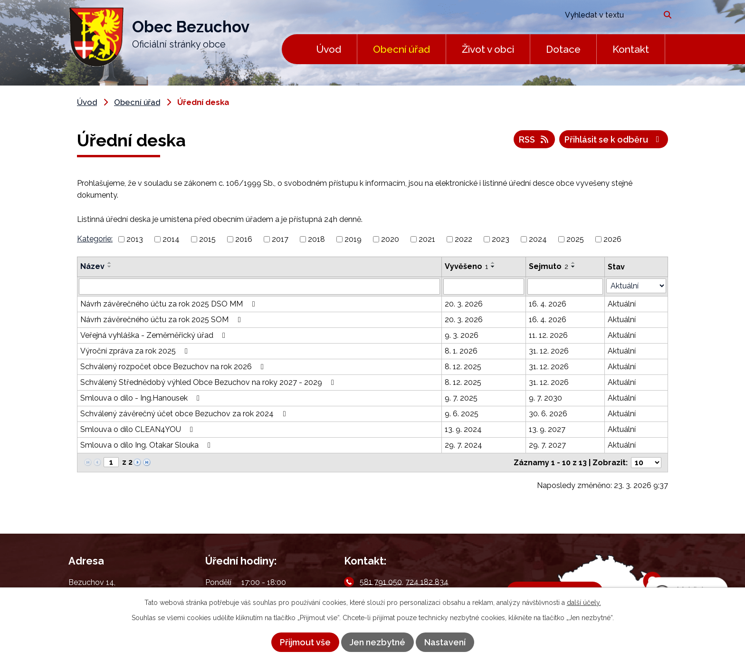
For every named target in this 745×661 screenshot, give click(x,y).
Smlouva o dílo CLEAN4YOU (138, 429)
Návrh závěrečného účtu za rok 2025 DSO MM (169, 303)
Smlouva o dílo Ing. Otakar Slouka (147, 445)
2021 (427, 239)
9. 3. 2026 (461, 335)
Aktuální (622, 303)
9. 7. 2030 (545, 397)
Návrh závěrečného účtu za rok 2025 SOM (162, 319)
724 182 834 (427, 581)
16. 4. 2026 (547, 303)
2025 (575, 239)
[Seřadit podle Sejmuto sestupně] (573, 266)
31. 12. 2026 (549, 350)
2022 (463, 239)
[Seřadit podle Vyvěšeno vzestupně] (493, 263)
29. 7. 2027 (547, 445)
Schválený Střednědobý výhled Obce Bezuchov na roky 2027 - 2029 (208, 382)
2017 (280, 239)
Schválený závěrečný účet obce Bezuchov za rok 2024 (184, 413)
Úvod (328, 49)
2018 (316, 239)
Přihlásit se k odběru (613, 139)
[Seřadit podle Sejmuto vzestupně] (573, 263)
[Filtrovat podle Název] (259, 286)
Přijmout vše (305, 642)
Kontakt (630, 49)
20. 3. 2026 (464, 303)
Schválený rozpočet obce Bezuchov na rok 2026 (173, 366)
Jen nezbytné (377, 642)
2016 (243, 239)
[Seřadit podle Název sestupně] (110, 266)
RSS (534, 139)
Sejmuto (548, 266)
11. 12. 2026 (548, 335)
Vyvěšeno (466, 266)
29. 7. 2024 (463, 445)
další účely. (584, 602)
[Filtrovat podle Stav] (636, 285)
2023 (500, 239)
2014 (171, 239)
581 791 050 (381, 581)
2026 (612, 239)
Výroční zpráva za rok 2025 (135, 350)
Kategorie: (95, 238)
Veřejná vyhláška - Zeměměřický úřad (154, 335)
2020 (390, 239)
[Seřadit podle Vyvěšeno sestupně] (493, 266)
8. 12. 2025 (463, 366)
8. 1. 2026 (461, 350)
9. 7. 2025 (461, 397)
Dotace (563, 49)
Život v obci (488, 49)
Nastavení (445, 642)
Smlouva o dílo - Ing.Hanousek (141, 397)
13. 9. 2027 (547, 429)
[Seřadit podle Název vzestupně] (110, 263)
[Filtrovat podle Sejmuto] (565, 286)
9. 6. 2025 (461, 413)
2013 (134, 239)
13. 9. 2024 (463, 429)
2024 (538, 239)
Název (92, 266)
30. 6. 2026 (548, 413)
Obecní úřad (401, 49)
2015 (207, 239)
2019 (353, 239)
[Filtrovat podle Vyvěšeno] (483, 286)
